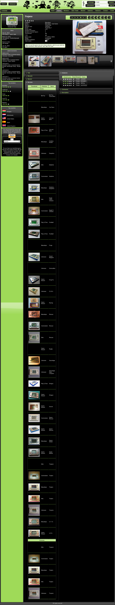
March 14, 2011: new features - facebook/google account (10, 38)
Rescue (51, 314)
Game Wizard (43, 118)
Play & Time (44, 130)
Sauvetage (52, 360)
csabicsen (5, 89)
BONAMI (83, 81)
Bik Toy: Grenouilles (52, 95)
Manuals (30, 76)
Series (42, 89)
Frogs (50, 245)
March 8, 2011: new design (6, 42)
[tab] (42, 73)
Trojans (51, 475)
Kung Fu (51, 280)
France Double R (12, 25)
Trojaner (51, 464)
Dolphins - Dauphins (52, 187)
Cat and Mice (51, 118)
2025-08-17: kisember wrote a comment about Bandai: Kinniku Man (11, 78)
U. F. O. (51, 521)
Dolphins (51, 176)
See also (30, 82)
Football (51, 222)
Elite (42, 165)
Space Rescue (51, 418)
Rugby (51, 349)
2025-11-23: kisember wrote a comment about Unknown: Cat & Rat (11, 55)
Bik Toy (43, 95)
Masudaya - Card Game (51, 23)
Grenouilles (52, 268)
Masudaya (44, 107)
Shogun (51, 383)
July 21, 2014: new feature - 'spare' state (9, 33)
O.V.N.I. (51, 291)
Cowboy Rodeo (51, 141)
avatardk (83, 79)
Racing (51, 303)
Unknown (43, 153)
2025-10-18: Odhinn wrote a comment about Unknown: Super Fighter (10, 60)
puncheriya (84, 85)
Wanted (30, 79)
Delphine (51, 165)
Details (78, 79)
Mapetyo (4, 102)
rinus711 (4, 98)
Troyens (51, 510)
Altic (42, 199)
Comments (65, 89)
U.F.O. (51, 533)
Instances (64, 73)
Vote (29, 73)
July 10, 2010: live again (6, 46)
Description (65, 92)
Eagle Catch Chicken (51, 199)
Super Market (51, 452)
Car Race (51, 107)
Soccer (51, 406)
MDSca (83, 83)
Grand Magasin (51, 256)
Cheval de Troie (12, 27)
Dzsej (3, 94)
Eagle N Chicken (51, 210)
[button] (3, 4)
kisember (4, 85)
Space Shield (51, 441)
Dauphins (51, 153)
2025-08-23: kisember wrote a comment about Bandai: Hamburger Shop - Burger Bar (11, 65)
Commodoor (44, 176)
